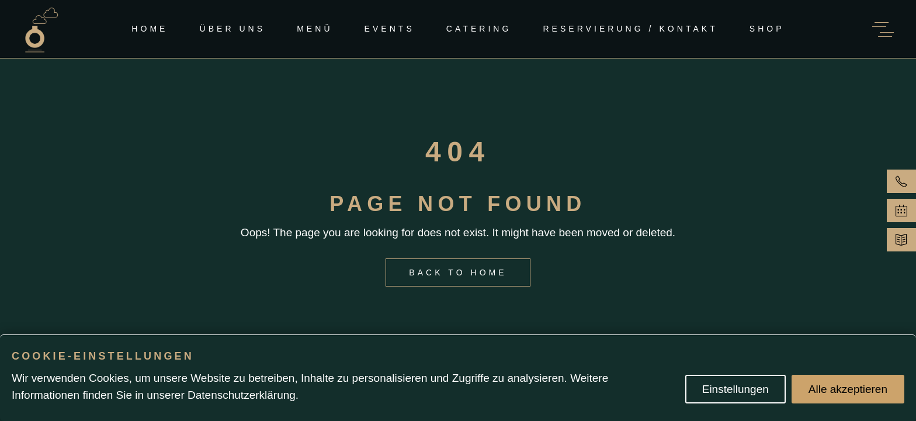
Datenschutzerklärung (242, 395)
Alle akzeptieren (848, 389)
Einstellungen (735, 389)
